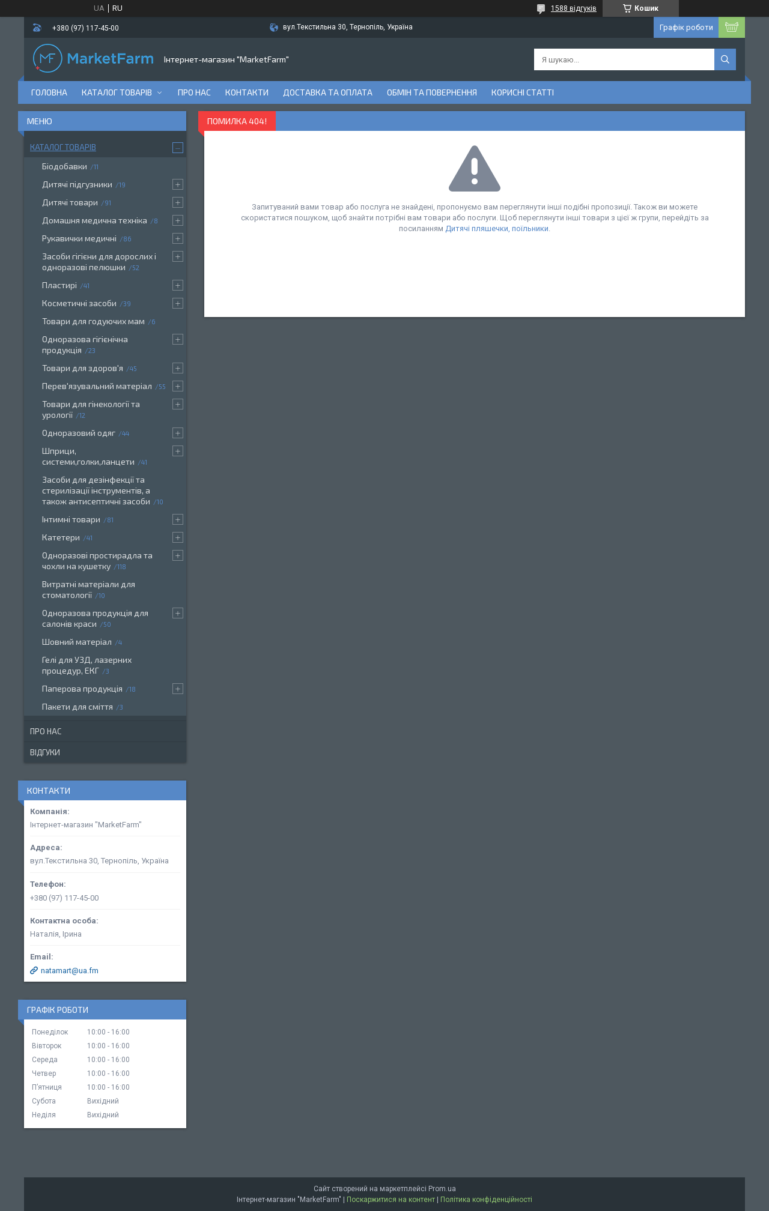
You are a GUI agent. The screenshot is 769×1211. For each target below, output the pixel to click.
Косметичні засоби (79, 303)
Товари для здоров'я (82, 368)
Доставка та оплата (327, 92)
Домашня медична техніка (94, 220)
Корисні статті (522, 92)
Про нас (194, 92)
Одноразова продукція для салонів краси (95, 618)
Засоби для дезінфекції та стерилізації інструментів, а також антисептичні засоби (96, 490)
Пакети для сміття (77, 706)
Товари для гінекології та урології (91, 409)
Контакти (247, 92)
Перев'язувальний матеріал (97, 386)
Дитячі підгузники (77, 184)
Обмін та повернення (432, 92)
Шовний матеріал (77, 641)
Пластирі (59, 285)
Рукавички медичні (79, 238)
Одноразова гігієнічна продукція (85, 344)
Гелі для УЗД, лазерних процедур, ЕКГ (87, 664)
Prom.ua (442, 1189)
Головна (49, 92)
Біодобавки (64, 166)
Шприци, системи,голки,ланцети (88, 456)
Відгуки (45, 752)
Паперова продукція (82, 688)
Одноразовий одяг (78, 432)
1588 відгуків (574, 8)
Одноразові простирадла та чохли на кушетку (97, 560)
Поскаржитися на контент (391, 1199)
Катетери (61, 537)
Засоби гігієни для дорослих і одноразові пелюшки (99, 261)
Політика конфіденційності (486, 1199)
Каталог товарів (117, 92)
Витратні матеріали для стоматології (88, 589)
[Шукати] (725, 59)
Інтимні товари (71, 519)
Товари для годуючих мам (93, 321)
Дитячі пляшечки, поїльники (497, 228)
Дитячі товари (70, 202)
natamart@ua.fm (70, 970)
